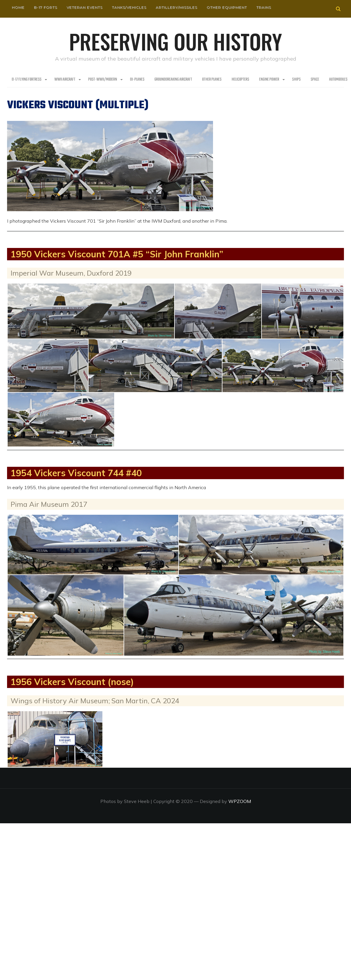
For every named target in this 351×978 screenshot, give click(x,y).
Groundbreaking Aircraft (173, 79)
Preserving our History (175, 41)
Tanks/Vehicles (129, 7)
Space (315, 79)
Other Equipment (227, 7)
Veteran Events (84, 7)
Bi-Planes (137, 79)
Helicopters (240, 79)
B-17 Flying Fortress (26, 79)
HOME (18, 7)
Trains (263, 7)
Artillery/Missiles (176, 7)
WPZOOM (239, 801)
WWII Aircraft (64, 79)
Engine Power (269, 79)
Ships (296, 79)
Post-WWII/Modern (102, 79)
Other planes (212, 79)
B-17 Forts (45, 7)
